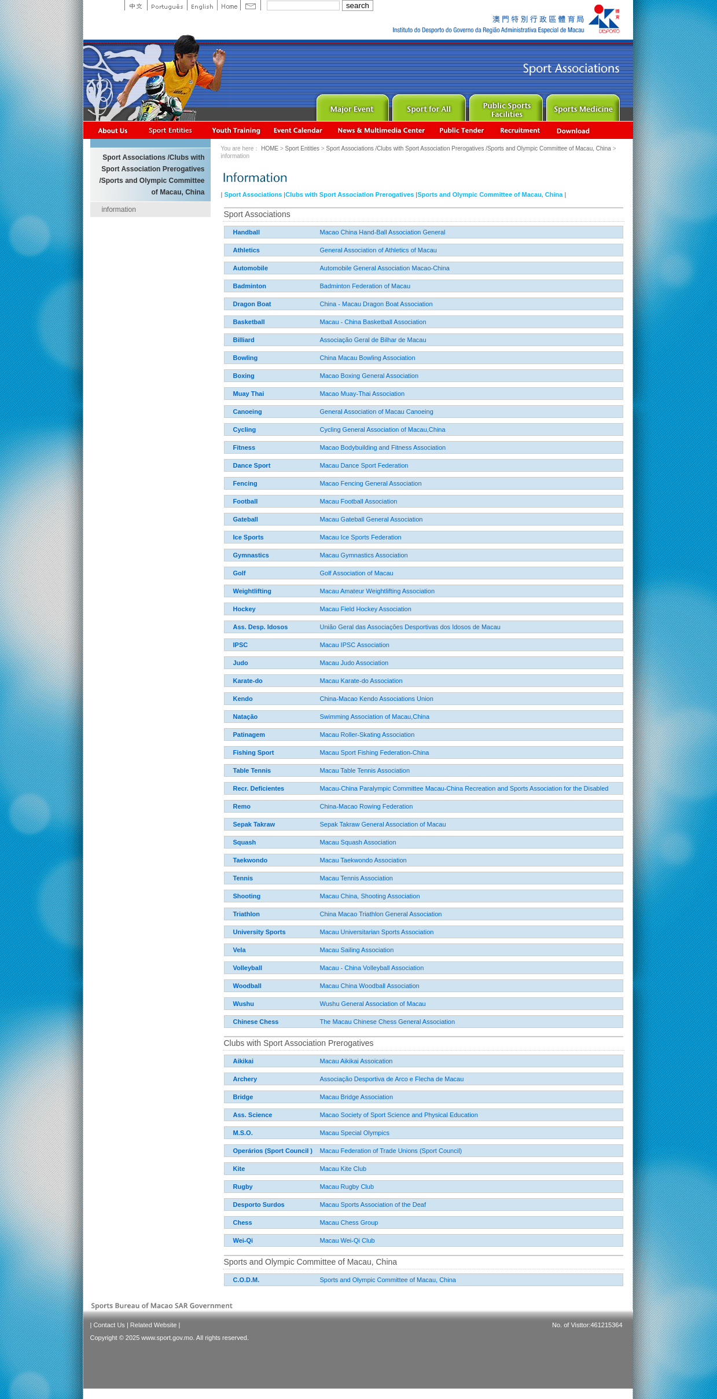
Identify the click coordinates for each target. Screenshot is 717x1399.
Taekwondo (250, 860)
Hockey (244, 608)
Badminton (249, 285)
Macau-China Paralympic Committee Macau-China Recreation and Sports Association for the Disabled (421, 788)
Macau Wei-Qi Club (304, 1240)
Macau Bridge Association (313, 1097)
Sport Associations (253, 194)
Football (245, 501)
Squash (244, 842)
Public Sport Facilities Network (504, 105)
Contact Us (108, 1324)
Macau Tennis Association (313, 878)
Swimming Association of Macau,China (331, 716)
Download (574, 130)
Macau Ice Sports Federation (317, 537)
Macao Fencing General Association (327, 483)
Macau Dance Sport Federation (321, 465)
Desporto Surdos (259, 1204)
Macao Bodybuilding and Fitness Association (339, 447)
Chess (242, 1222)
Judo (240, 662)
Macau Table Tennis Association (321, 770)
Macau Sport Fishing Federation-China (331, 752)
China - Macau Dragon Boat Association (333, 304)
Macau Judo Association (311, 663)
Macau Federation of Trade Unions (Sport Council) (347, 1150)
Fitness (244, 447)
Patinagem (249, 734)
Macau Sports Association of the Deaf (329, 1204)
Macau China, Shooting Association (326, 896)
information (119, 209)
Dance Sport (252, 465)
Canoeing (247, 411)
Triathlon (246, 913)
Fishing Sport (253, 752)
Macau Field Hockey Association (322, 609)
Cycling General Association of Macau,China (339, 429)
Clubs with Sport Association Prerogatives (349, 194)
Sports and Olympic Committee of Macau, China (489, 194)
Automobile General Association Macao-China (341, 268)
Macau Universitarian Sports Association (333, 932)
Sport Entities (302, 148)
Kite (239, 1168)
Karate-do (248, 680)
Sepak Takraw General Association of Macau (339, 824)
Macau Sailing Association (313, 950)
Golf (239, 573)
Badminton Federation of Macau (322, 286)
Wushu (243, 1003)
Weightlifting (252, 590)
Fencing (245, 483)
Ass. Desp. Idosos (260, 626)
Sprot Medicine (581, 105)
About (113, 130)
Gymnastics (251, 555)
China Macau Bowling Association (324, 357)
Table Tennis (252, 770)
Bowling (245, 357)
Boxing (244, 375)
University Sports (259, 931)
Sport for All (427, 105)
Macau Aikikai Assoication (313, 1061)
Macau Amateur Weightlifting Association (334, 591)
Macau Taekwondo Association (320, 860)
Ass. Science (253, 1114)
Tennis (243, 878)
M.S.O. (243, 1132)
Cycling (244, 429)
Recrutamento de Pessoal (520, 130)
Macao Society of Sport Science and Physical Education (355, 1115)
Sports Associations (170, 130)
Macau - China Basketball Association (329, 322)
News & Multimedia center (381, 130)
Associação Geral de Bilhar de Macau (329, 340)
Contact (250, 5)
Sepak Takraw (254, 824)
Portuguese (167, 5)
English (202, 5)
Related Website (153, 1324)
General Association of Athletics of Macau (335, 250)
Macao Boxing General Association (326, 375)
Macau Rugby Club (303, 1186)
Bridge (243, 1096)
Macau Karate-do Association (318, 680)
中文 (135, 5)
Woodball (247, 985)
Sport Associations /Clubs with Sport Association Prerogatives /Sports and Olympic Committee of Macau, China (468, 148)
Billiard (244, 339)
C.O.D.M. (246, 1279)
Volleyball (248, 967)
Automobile (251, 268)
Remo (242, 806)
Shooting (247, 896)
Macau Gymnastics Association (320, 555)
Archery (245, 1078)
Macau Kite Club (300, 1168)
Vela (239, 949)
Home (228, 5)
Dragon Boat (252, 303)
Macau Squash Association (314, 842)
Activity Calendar (298, 130)
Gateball (245, 519)
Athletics (246, 250)
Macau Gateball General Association (328, 519)
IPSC (240, 644)
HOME (269, 148)
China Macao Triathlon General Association (337, 914)
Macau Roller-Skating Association (324, 734)
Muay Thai (248, 393)
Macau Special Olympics (311, 1133)
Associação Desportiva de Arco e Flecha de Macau (348, 1079)
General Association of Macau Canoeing (333, 411)
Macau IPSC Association (311, 645)
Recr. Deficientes (259, 788)
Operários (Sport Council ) (273, 1150)
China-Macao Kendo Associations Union (333, 698)
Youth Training (237, 130)
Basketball (249, 321)
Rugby (243, 1186)
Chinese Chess (256, 1021)
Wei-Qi (243, 1240)
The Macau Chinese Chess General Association (344, 1021)
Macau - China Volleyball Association (328, 968)
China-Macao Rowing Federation (323, 806)
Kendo (243, 698)
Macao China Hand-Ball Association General (339, 232)
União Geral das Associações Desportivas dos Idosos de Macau (367, 627)
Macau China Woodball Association (326, 986)
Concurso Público (462, 130)
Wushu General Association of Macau (329, 1003)
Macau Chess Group (305, 1222)
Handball (246, 232)
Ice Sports (248, 537)
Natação (245, 716)
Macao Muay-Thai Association (319, 393)
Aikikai (243, 1060)
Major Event (350, 105)
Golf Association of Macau (313, 573)
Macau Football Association (315, 501)
